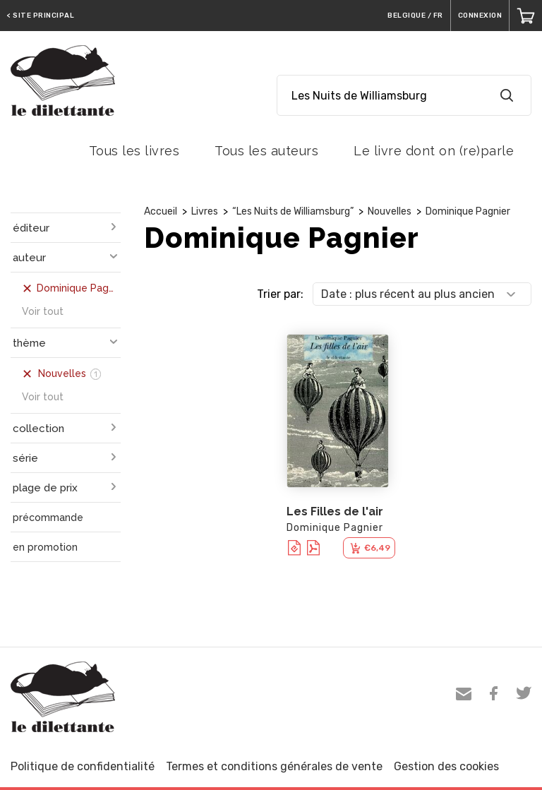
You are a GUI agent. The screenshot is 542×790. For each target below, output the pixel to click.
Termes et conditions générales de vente (274, 766)
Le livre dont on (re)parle (434, 150)
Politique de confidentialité (83, 766)
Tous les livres (134, 150)
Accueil (160, 211)
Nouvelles (389, 211)
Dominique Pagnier (468, 211)
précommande (48, 517)
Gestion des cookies (446, 766)
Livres (204, 211)
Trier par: (280, 294)
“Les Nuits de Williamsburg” (293, 211)
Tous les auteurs (266, 150)
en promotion (45, 547)
